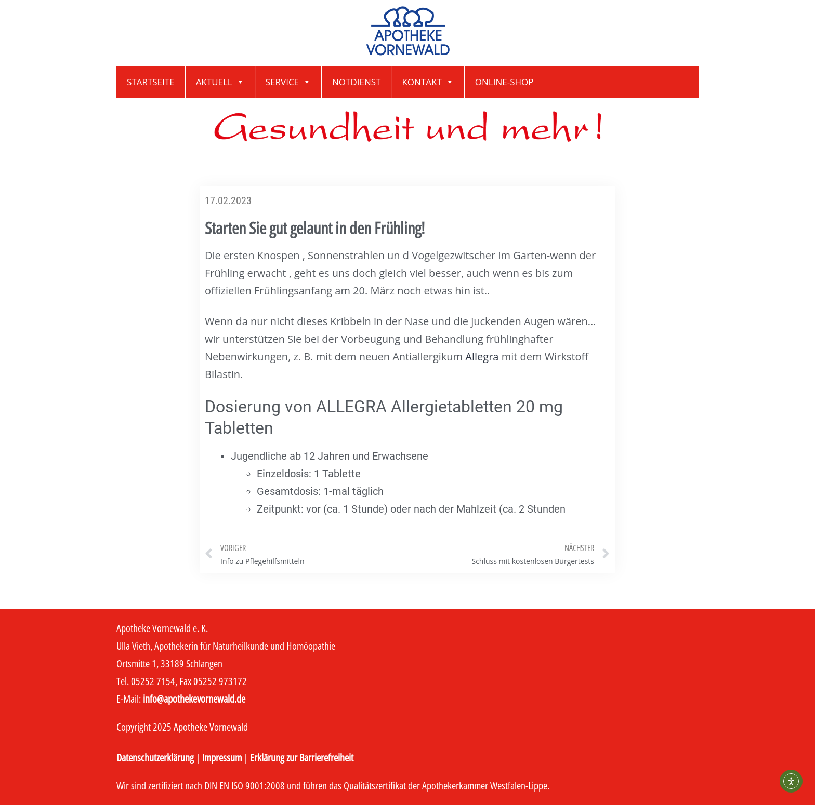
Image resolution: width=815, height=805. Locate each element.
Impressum (222, 757)
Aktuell (220, 82)
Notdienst (356, 82)
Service (288, 82)
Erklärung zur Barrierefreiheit (301, 757)
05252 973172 (220, 681)
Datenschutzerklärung (155, 757)
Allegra (481, 357)
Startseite (151, 82)
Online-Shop (504, 82)
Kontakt (427, 82)
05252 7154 (153, 681)
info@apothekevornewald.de (194, 699)
